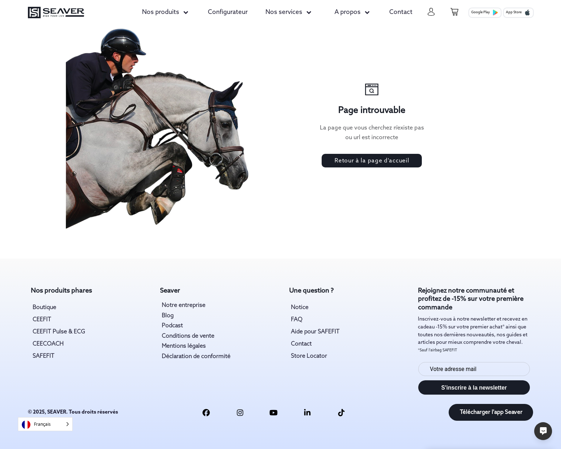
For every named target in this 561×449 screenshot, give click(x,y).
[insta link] (240, 412)
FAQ (296, 319)
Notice (299, 307)
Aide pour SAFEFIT (315, 331)
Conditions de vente (188, 336)
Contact (401, 12)
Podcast (172, 325)
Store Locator (309, 356)
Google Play (484, 12)
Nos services (283, 12)
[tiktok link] (341, 412)
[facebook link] (206, 412)
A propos (348, 12)
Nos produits (160, 12)
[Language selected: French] (45, 424)
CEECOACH (48, 344)
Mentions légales (184, 346)
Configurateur (228, 12)
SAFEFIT (43, 356)
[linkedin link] (307, 412)
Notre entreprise (183, 305)
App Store (518, 12)
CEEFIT (42, 319)
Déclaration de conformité (196, 356)
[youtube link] (273, 412)
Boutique (44, 307)
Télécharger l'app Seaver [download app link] (491, 412)
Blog (168, 315)
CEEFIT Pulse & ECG (59, 331)
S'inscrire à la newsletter (474, 388)
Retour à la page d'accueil (372, 160)
